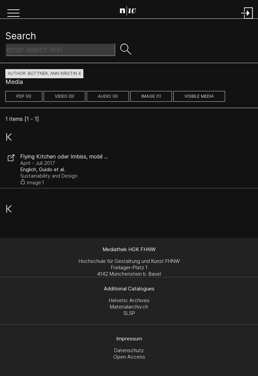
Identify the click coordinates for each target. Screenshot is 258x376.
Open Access (129, 357)
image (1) (151, 96)
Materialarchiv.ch (129, 306)
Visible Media (199, 96)
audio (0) (108, 96)
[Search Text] (60, 49)
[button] (13, 14)
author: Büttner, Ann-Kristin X (44, 73)
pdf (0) (23, 96)
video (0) (64, 96)
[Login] (247, 19)
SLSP (129, 313)
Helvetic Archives (129, 300)
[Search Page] (130, 11)
